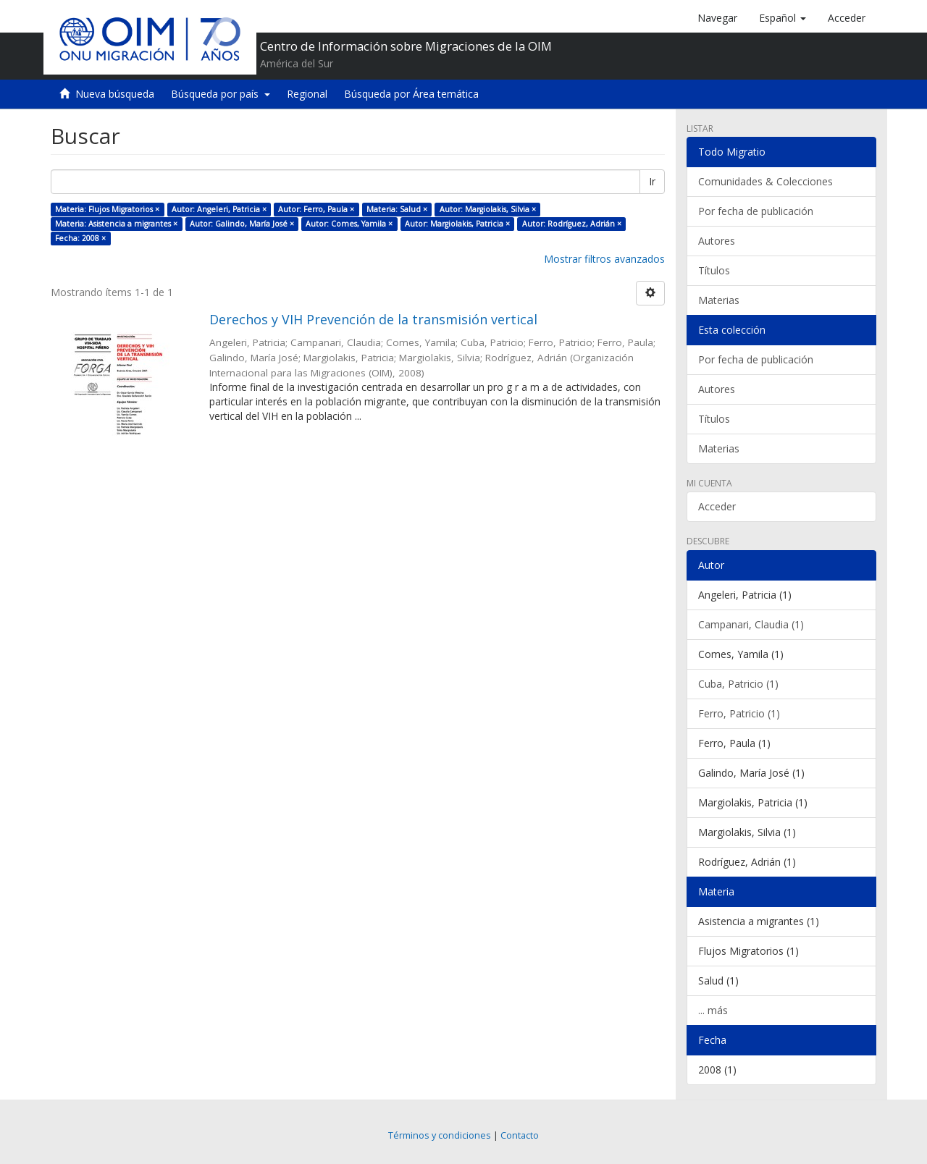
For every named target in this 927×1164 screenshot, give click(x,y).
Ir (652, 181)
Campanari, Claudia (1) (751, 624)
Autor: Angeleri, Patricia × (219, 209)
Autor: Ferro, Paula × (316, 209)
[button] (782, 18)
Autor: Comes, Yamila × (349, 224)
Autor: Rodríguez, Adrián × (571, 224)
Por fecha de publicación (755, 211)
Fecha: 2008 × (80, 238)
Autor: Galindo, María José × (242, 224)
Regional (307, 94)
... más (713, 1010)
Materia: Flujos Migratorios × (107, 209)
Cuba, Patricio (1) (738, 684)
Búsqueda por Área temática (411, 94)
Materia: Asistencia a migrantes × (116, 224)
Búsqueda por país (220, 94)
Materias (718, 300)
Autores (716, 241)
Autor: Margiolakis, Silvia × (488, 209)
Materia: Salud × (396, 209)
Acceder (717, 506)
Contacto (519, 1135)
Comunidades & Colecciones (765, 181)
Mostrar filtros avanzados (604, 259)
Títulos (714, 270)
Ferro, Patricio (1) (739, 713)
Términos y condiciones (439, 1135)
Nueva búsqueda (114, 94)
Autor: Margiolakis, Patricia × (457, 224)
